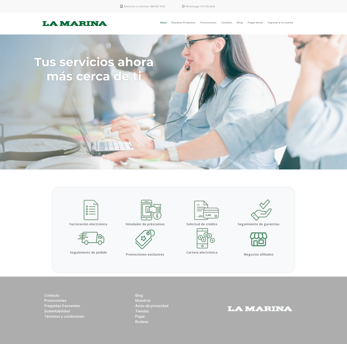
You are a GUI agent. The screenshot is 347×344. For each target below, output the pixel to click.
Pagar (140, 316)
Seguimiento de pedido (88, 252)
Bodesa (141, 321)
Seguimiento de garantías (259, 224)
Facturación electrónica (88, 224)
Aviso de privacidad (151, 306)
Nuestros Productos (183, 22)
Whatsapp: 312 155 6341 (200, 6)
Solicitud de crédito (201, 224)
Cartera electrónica (202, 252)
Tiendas (142, 311)
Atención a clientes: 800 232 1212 (144, 6)
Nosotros (142, 300)
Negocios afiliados (259, 254)
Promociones (208, 22)
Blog (240, 22)
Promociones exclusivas (145, 254)
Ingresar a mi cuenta (280, 22)
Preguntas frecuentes (62, 306)
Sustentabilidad (57, 311)
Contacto (226, 22)
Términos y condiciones (64, 316)
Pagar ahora (255, 22)
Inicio (163, 22)
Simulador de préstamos (145, 224)
